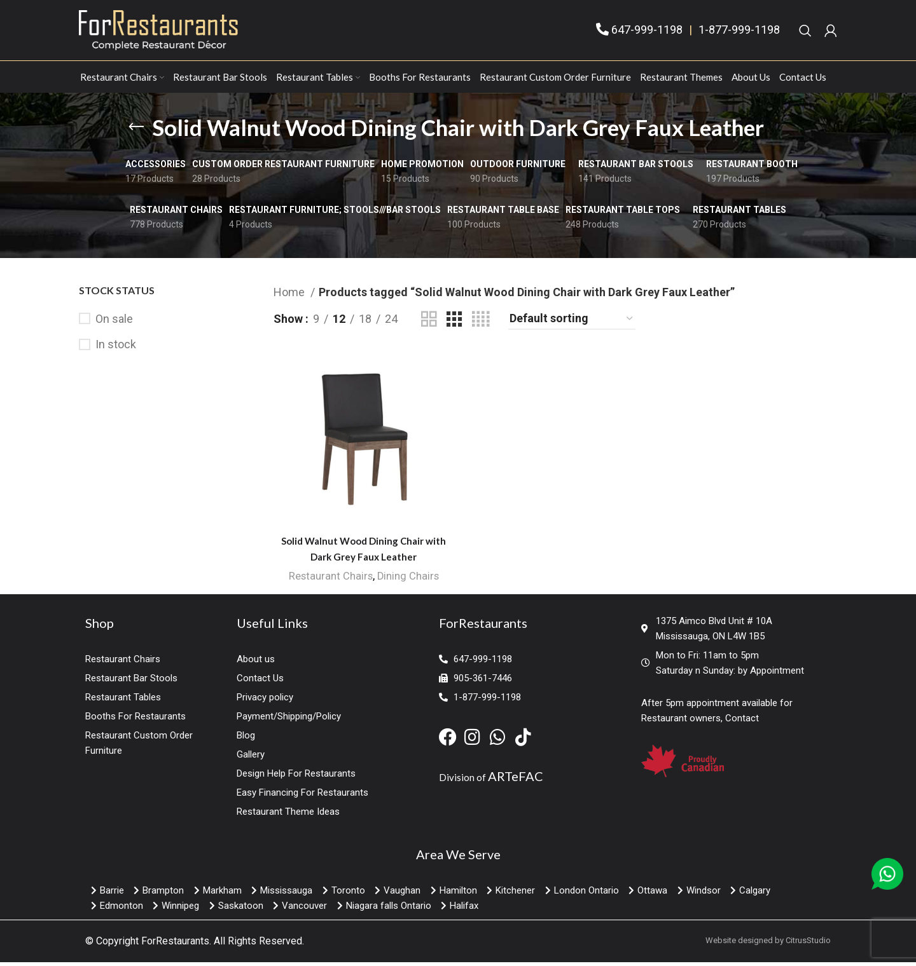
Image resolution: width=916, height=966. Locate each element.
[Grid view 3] (454, 324)
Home (290, 297)
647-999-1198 (647, 32)
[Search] (805, 33)
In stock (115, 350)
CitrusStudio (808, 944)
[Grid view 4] (480, 324)
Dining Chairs (408, 581)
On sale (114, 324)
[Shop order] (571, 325)
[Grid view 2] (428, 324)
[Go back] (136, 133)
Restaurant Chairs (329, 581)
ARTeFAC (515, 780)
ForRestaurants (175, 945)
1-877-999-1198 (739, 32)
